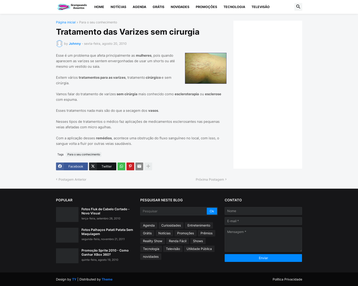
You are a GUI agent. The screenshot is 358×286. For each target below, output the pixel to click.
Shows (198, 241)
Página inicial (66, 22)
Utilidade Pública (199, 249)
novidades (151, 256)
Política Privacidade (287, 279)
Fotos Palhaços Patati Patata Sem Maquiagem (107, 232)
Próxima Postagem (210, 179)
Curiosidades (171, 225)
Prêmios (207, 233)
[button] (298, 7)
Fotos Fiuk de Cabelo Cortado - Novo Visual (105, 211)
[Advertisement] (272, 94)
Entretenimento (198, 225)
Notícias (118, 7)
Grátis (158, 7)
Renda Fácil (177, 241)
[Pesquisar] (174, 211)
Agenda (139, 7)
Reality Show (152, 241)
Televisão (261, 7)
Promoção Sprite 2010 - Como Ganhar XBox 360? (105, 252)
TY (74, 279)
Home (99, 7)
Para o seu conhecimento (98, 22)
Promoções (206, 7)
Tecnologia (234, 7)
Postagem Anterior (72, 179)
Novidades (180, 7)
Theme (107, 279)
